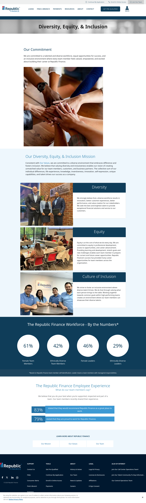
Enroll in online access (117, 2)
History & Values (76, 469)
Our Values (45, 163)
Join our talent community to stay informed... (128, 475)
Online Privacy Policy (16, 499)
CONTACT (90, 9)
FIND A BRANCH (43, 9)
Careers (73, 486)
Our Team (100, 444)
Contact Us (31, 469)
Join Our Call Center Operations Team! (125, 469)
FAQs (29, 475)
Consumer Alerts (33, 481)
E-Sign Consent (94, 486)
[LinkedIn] (12, 477)
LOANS (31, 9)
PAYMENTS (57, 9)
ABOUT (80, 9)
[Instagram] (17, 477)
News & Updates (76, 481)
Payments (49, 486)
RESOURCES (69, 9)
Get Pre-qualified (52, 469)
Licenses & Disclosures (97, 475)
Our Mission (46, 444)
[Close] (142, 497)
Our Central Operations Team (122, 481)
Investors (30, 492)
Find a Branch (32, 486)
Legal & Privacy (94, 469)
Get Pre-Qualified (110, 9)
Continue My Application (94, 2)
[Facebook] (2, 477)
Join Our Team (136, 2)
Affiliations (92, 481)
